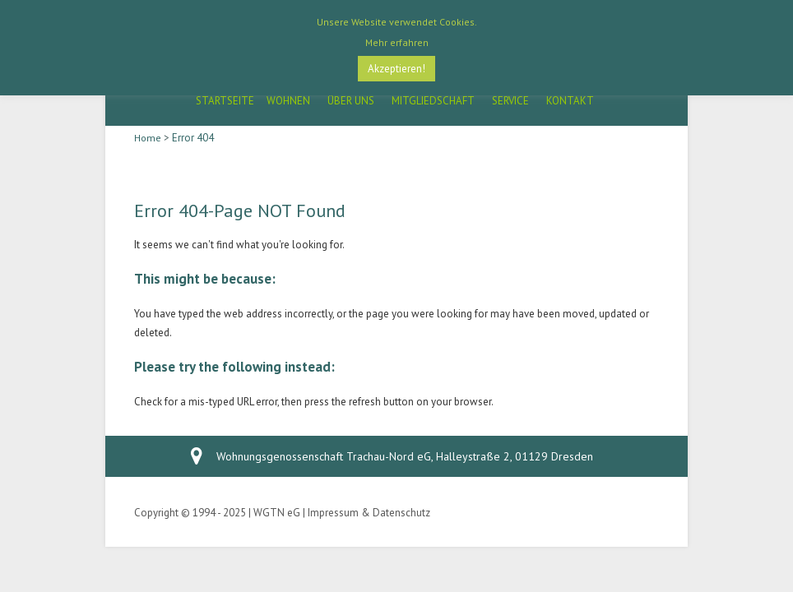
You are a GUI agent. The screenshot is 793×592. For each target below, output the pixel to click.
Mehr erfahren (397, 42)
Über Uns (350, 101)
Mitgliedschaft (433, 101)
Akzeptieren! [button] (396, 69)
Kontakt (570, 101)
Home (147, 138)
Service (510, 101)
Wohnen (288, 101)
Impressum (333, 513)
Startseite (225, 101)
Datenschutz (401, 513)
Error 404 (193, 138)
